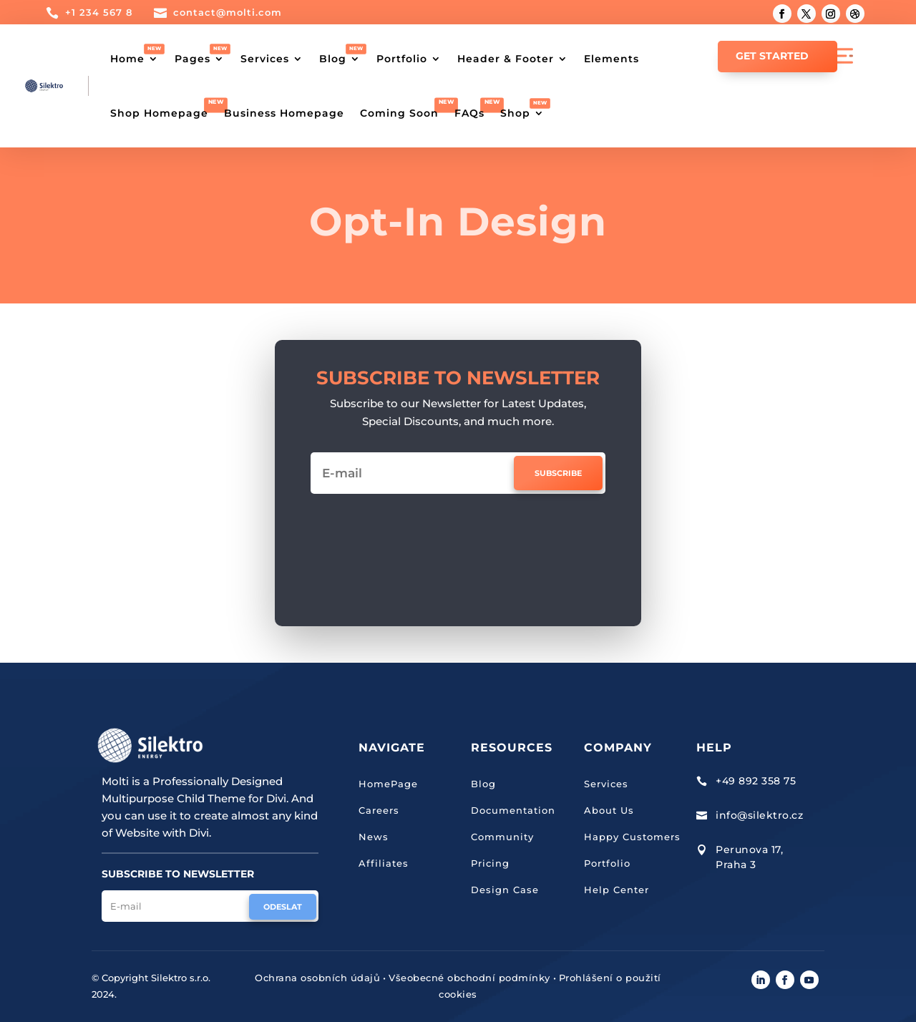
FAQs (469, 113)
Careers (379, 810)
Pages (192, 58)
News (374, 836)
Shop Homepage (159, 113)
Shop (515, 113)
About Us (609, 810)
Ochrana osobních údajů (317, 977)
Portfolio (401, 58)
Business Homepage (284, 113)
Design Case (505, 889)
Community (502, 836)
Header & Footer (505, 58)
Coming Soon (399, 113)
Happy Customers (632, 836)
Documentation (513, 810)
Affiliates (384, 863)
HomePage (388, 783)
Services (264, 58)
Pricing (490, 863)
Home (127, 58)
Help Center (616, 889)
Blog (332, 58)
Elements (611, 58)
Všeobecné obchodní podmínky (469, 977)
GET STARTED (772, 55)
